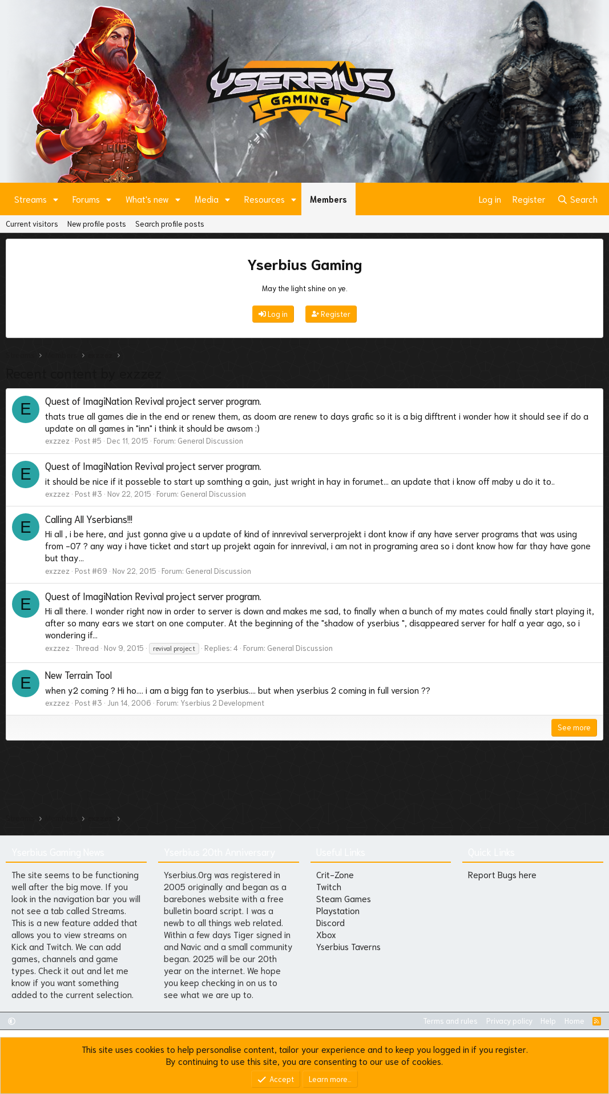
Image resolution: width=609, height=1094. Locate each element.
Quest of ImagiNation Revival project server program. (153, 400)
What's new (147, 198)
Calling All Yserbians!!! (88, 518)
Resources (264, 198)
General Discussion (210, 440)
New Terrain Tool (78, 674)
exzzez (57, 440)
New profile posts (96, 223)
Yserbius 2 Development (222, 702)
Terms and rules (450, 1020)
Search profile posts (169, 223)
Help (548, 1020)
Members (328, 198)
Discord (330, 922)
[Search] (577, 199)
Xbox (326, 934)
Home (574, 1020)
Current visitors (32, 223)
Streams (30, 198)
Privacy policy (509, 1020)
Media (207, 198)
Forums (86, 198)
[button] (56, 199)
